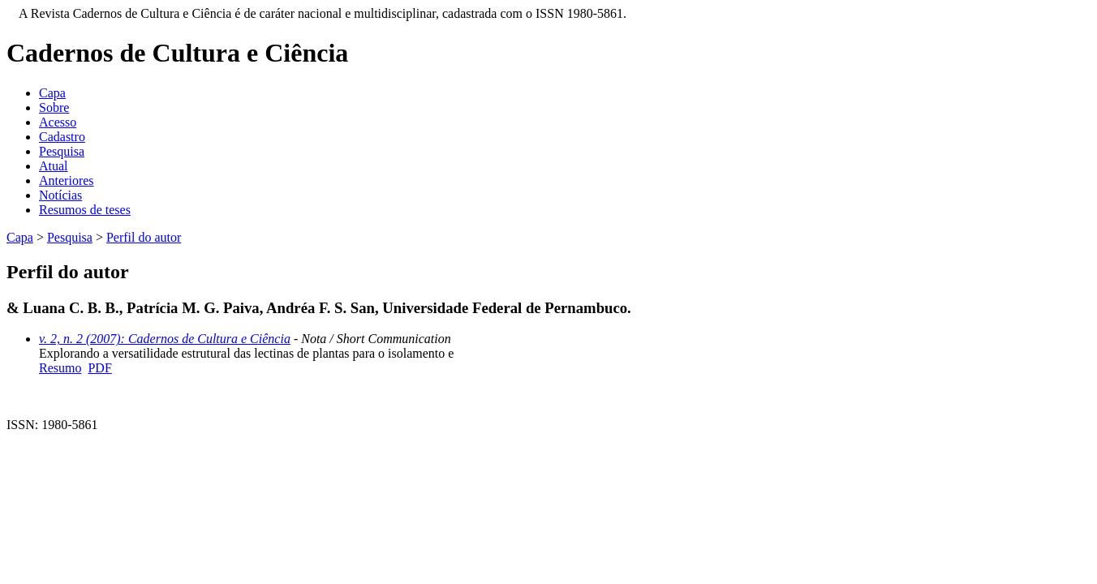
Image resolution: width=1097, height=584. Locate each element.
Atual (53, 166)
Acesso (57, 122)
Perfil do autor (143, 237)
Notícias (60, 195)
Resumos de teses (85, 210)
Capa (52, 93)
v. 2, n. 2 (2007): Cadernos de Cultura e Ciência (164, 339)
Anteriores (66, 180)
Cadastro (62, 137)
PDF (99, 368)
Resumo (60, 368)
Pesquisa (61, 151)
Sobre (54, 107)
